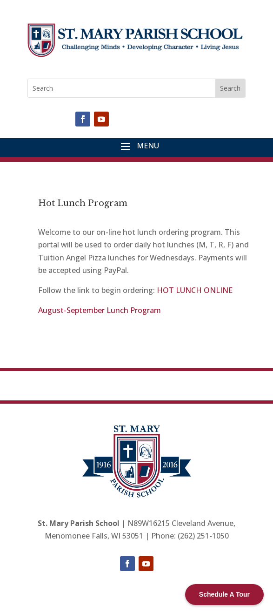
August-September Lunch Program (99, 310)
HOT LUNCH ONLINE (195, 290)
